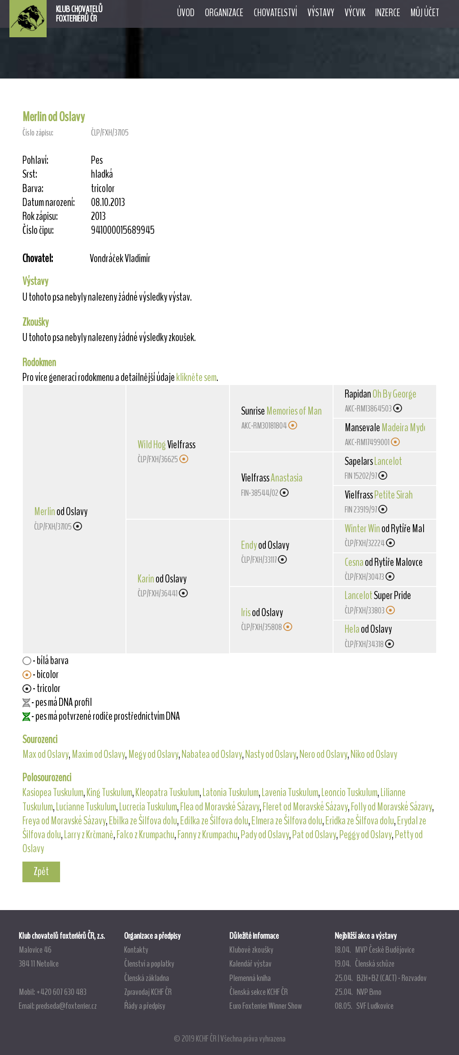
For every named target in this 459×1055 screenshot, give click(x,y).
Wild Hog (152, 444)
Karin (146, 579)
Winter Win (362, 528)
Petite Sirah (393, 495)
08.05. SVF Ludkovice (364, 1005)
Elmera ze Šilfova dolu (286, 820)
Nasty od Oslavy (270, 754)
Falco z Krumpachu (145, 834)
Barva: (32, 189)
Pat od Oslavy (314, 834)
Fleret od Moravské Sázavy (305, 806)
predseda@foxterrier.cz (66, 1005)
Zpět (41, 871)
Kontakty (136, 949)
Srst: (29, 174)
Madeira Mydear (407, 427)
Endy (249, 545)
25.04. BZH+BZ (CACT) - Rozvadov (381, 978)
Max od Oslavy (45, 754)
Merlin (44, 511)
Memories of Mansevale (304, 411)
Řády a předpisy (144, 1005)
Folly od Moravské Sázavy (391, 806)
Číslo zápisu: (37, 133)
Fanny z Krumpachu (208, 834)
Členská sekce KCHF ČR (259, 991)
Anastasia (287, 478)
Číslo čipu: (38, 230)
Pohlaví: (35, 160)
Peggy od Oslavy (365, 834)
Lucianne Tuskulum (86, 806)
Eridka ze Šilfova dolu (359, 820)
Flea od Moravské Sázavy (220, 806)
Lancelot (388, 461)
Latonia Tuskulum (231, 792)
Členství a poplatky (149, 963)
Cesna (354, 562)
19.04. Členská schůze (364, 963)
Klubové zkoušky (251, 949)
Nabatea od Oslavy (212, 754)
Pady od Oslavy (265, 834)
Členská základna (146, 978)
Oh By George (394, 394)
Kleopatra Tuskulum (167, 792)
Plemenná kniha (250, 978)
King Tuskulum (109, 792)
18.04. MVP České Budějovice (375, 949)
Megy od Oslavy (153, 754)
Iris (246, 612)
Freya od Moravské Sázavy (64, 820)
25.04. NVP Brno (358, 991)
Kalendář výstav (251, 963)
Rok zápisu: (40, 216)
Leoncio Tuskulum (349, 792)
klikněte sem (196, 377)
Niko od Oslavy (374, 754)
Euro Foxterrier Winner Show (266, 1005)
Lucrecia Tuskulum (148, 806)
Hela (352, 629)
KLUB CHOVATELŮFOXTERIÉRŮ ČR (79, 13)
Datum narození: (48, 203)
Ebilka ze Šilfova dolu (143, 820)
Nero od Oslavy (323, 754)
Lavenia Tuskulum (290, 792)
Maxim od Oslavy (98, 754)
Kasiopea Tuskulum (52, 792)
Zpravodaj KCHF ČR (148, 991)
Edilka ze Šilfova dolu (214, 820)
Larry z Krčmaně (88, 834)
